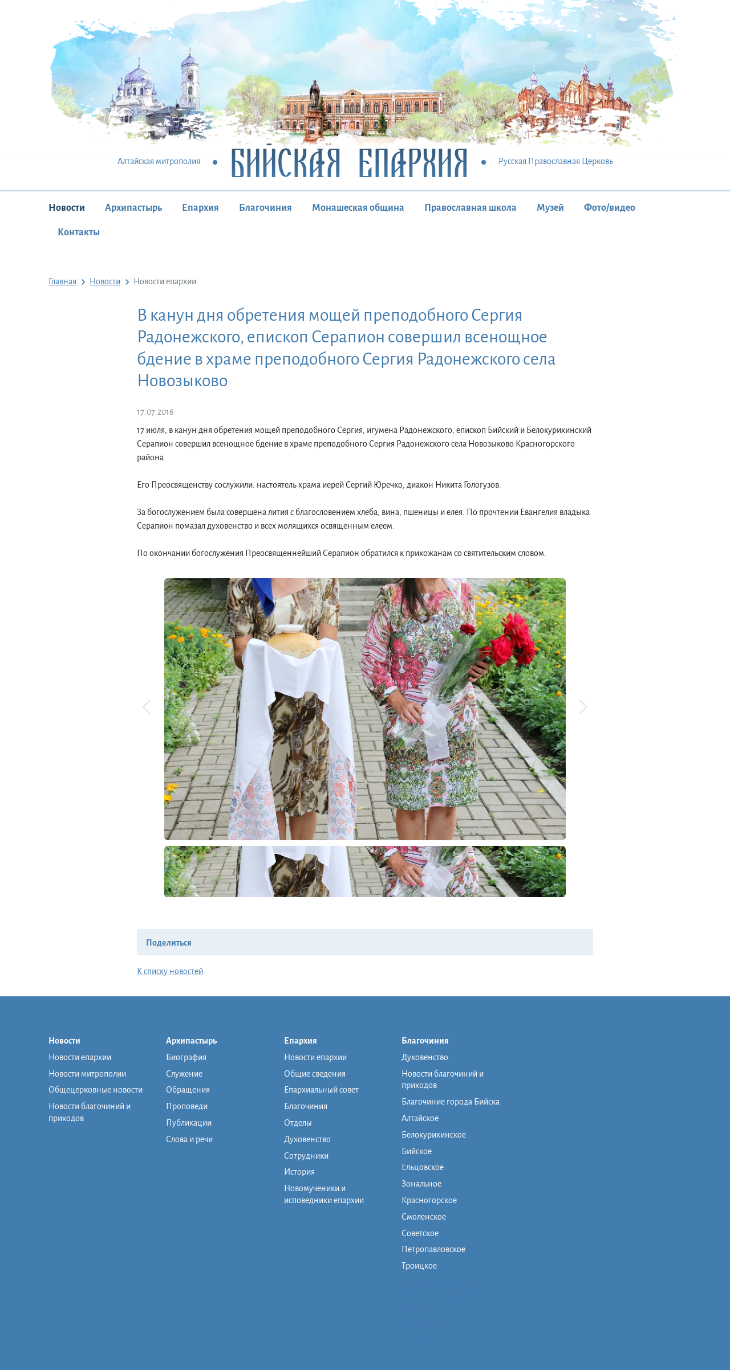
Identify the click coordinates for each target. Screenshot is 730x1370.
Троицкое (419, 1265)
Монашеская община (358, 208)
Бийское (417, 1151)
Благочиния (265, 208)
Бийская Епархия (349, 162)
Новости (66, 208)
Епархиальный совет (321, 1089)
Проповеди (187, 1106)
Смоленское (424, 1216)
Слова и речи (189, 1139)
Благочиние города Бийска (451, 1101)
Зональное (421, 1183)
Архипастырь (133, 208)
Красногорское (429, 1200)
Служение (184, 1073)
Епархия (200, 208)
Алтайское (420, 1118)
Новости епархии (79, 1057)
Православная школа (470, 208)
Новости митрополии (87, 1073)
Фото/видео (609, 208)
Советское (420, 1233)
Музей (550, 208)
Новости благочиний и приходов (89, 1112)
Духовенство (307, 1139)
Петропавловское (433, 1249)
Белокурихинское (434, 1134)
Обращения (188, 1089)
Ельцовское (423, 1167)
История (299, 1171)
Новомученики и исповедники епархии (324, 1194)
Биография (186, 1057)
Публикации (189, 1122)
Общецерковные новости (95, 1089)
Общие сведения (315, 1073)
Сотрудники (306, 1155)
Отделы (298, 1122)
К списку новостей (170, 971)
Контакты (79, 232)
